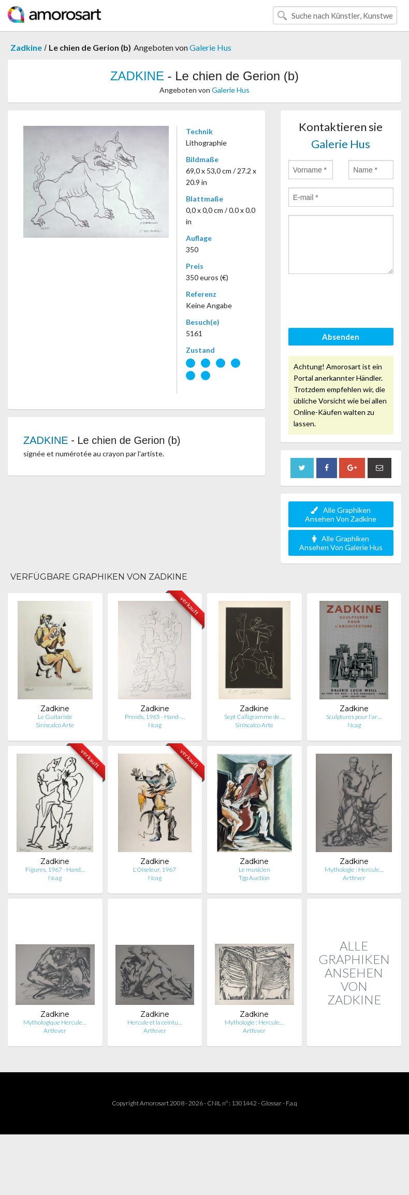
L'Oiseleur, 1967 (154, 869)
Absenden (340, 336)
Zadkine (26, 47)
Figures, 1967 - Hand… (55, 869)
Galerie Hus (210, 47)
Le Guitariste (55, 717)
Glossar (271, 1103)
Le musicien (254, 869)
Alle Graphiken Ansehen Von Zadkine (340, 514)
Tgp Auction (254, 878)
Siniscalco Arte (55, 725)
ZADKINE (137, 76)
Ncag (155, 725)
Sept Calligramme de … (254, 717)
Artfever (354, 878)
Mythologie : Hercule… (354, 869)
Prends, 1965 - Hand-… (155, 717)
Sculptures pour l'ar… (354, 717)
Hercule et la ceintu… (154, 1022)
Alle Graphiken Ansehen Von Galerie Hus (341, 543)
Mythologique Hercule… (54, 1022)
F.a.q (291, 1103)
